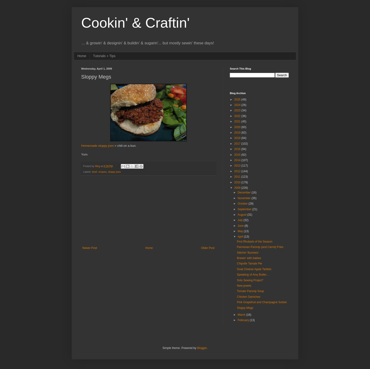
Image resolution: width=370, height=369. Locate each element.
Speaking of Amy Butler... (253, 274)
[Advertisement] (148, 210)
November (245, 198)
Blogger (202, 348)
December (245, 192)
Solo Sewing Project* (250, 280)
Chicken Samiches (248, 296)
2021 (237, 121)
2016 (237, 149)
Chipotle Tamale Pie (249, 263)
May (241, 231)
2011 (237, 176)
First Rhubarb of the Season (254, 241)
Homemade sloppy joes (97, 145)
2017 (237, 143)
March (242, 314)
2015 (237, 154)
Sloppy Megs (245, 308)
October (243, 203)
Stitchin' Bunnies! (248, 252)
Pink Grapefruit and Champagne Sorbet (262, 302)
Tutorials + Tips (104, 56)
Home (81, 56)
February (244, 320)
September (245, 209)
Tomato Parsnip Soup (250, 291)
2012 (237, 171)
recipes (102, 171)
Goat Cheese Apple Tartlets (254, 269)
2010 (237, 182)
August (242, 214)
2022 (237, 116)
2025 (237, 99)
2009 (237, 187)
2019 (237, 132)
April (241, 236)
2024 (237, 105)
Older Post (207, 248)
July (241, 220)
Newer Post (89, 248)
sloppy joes (114, 171)
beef (94, 171)
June (241, 225)
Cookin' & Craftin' (135, 23)
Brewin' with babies (249, 258)
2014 (237, 160)
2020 (237, 127)
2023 (237, 110)
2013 (237, 165)
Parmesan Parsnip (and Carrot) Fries (260, 247)
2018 (237, 138)
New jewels (244, 285)
